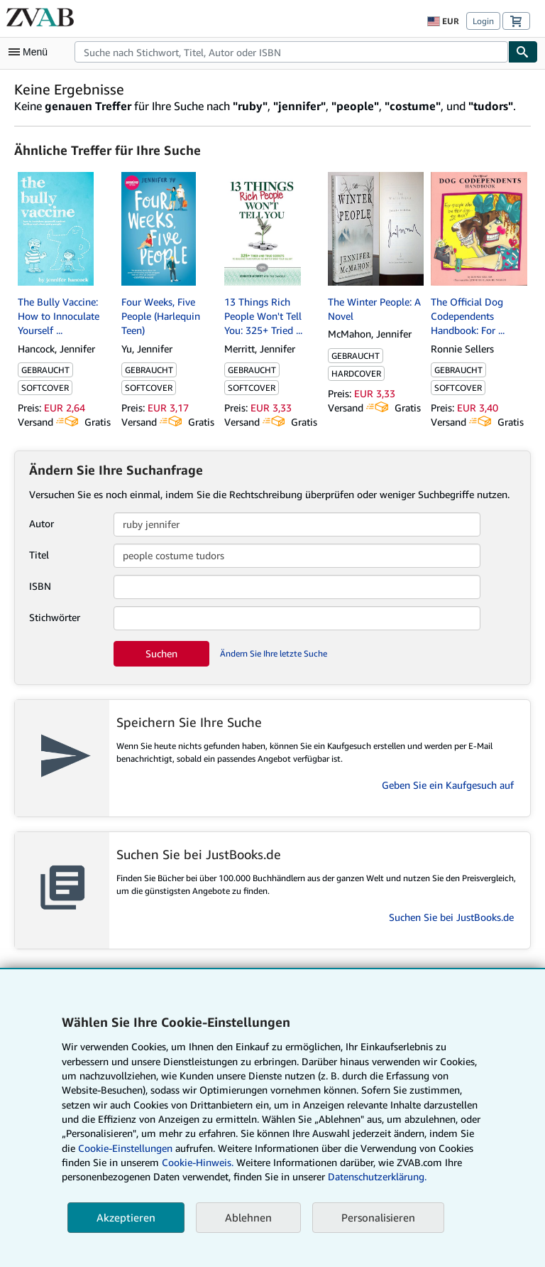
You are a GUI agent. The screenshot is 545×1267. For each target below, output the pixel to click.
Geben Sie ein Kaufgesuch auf (448, 785)
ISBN (40, 586)
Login (483, 21)
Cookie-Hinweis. (197, 1162)
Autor (41, 523)
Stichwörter (54, 617)
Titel (39, 555)
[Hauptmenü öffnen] (31, 52)
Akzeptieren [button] (126, 1217)
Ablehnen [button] (248, 1217)
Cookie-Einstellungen (125, 1148)
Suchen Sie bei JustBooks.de (451, 917)
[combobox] (291, 52)
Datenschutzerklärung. (377, 1176)
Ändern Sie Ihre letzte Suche (273, 653)
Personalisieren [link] (378, 1217)
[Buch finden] (523, 52)
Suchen (161, 653)
